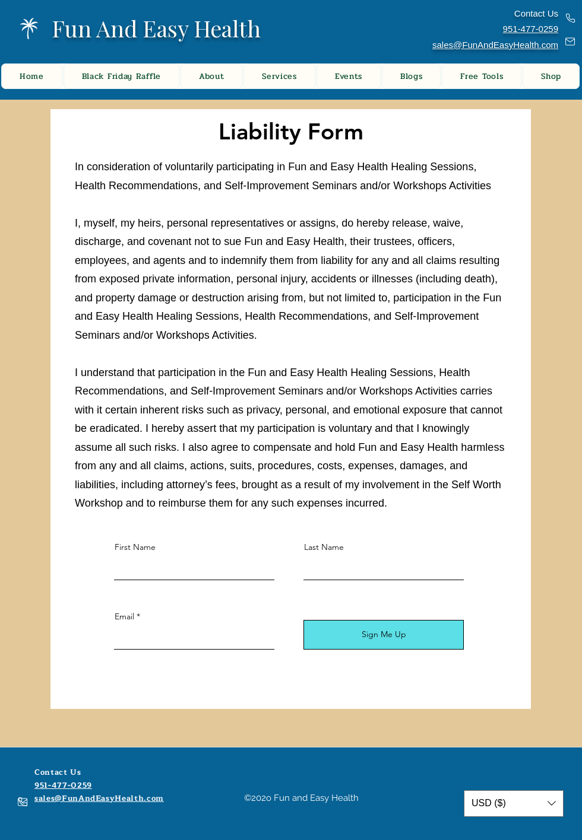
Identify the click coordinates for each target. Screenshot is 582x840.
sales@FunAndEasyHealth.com (495, 45)
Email (124, 616)
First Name (135, 547)
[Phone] (570, 18)
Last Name (324, 547)
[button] (514, 803)
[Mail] (570, 41)
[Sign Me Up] (383, 635)
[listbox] (514, 803)
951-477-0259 (63, 785)
